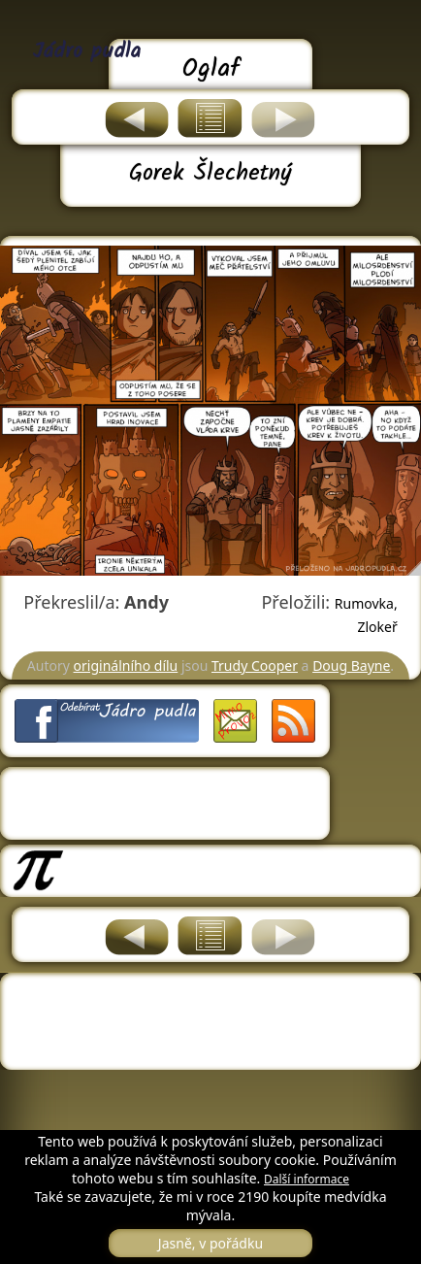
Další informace (306, 1179)
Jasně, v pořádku (210, 1243)
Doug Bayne (351, 665)
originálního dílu (126, 665)
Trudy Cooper (254, 665)
